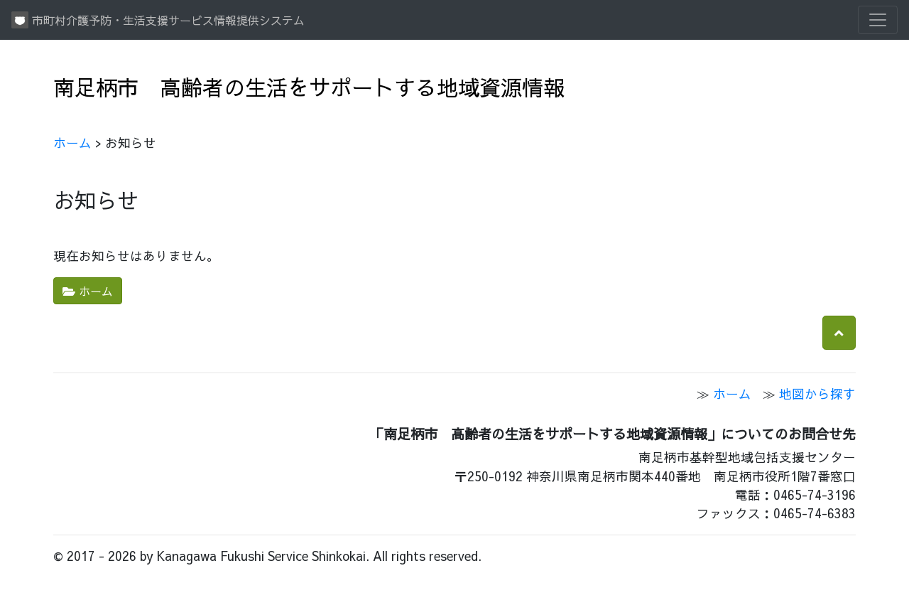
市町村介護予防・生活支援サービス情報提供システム (158, 19)
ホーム (72, 142)
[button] (839, 333)
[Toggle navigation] (878, 20)
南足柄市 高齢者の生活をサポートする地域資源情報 (309, 87)
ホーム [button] (87, 291)
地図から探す (817, 393)
